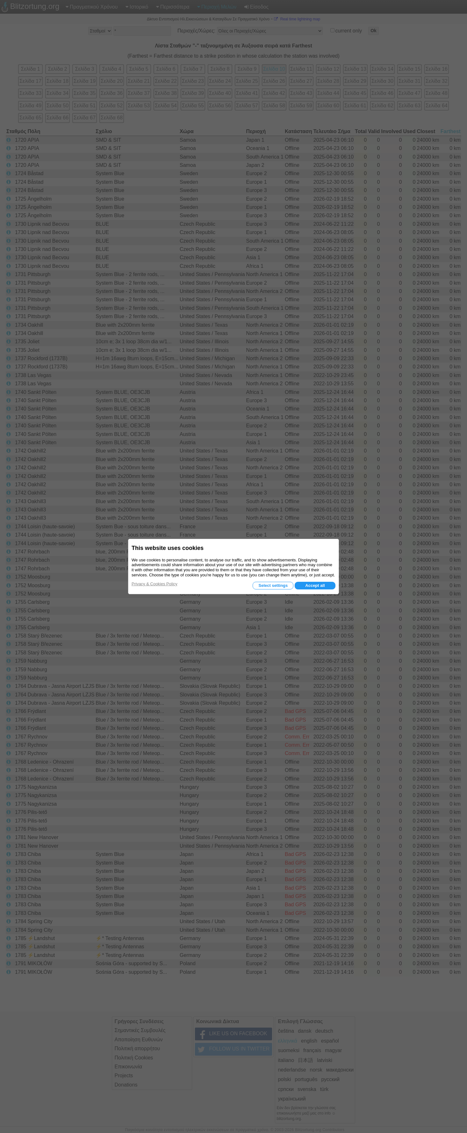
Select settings (273, 585)
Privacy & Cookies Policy (154, 583)
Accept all (315, 585)
